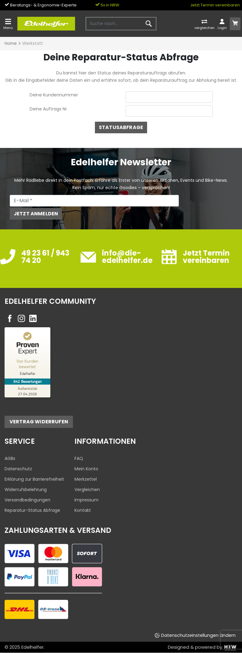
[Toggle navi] (8, 24)
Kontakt (82, 510)
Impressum (86, 500)
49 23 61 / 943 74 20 (45, 256)
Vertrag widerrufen (38, 421)
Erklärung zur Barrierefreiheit (34, 479)
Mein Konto (86, 469)
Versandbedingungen (27, 500)
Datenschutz (18, 469)
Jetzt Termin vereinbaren (215, 5)
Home (11, 43)
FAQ (78, 458)
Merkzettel (85, 479)
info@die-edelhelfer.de (127, 256)
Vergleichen (87, 489)
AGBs (10, 458)
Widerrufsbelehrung (26, 489)
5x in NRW (107, 5)
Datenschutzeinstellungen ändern (198, 635)
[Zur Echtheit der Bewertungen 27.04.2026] (27, 391)
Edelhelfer (32, 647)
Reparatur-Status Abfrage (32, 510)
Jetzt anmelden (36, 213)
